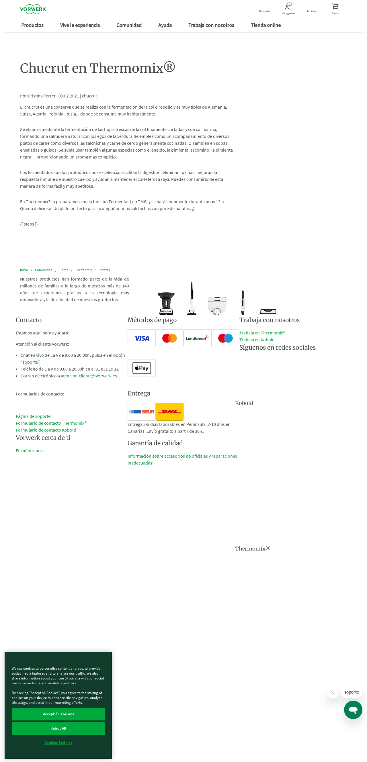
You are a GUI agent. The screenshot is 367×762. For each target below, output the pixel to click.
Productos (33, 25)
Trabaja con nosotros (211, 25)
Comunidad (129, 25)
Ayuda (165, 25)
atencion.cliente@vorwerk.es (89, 376)
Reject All (58, 728)
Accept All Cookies (58, 714)
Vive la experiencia (80, 25)
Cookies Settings (58, 742)
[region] (58, 705)
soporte (30, 362)
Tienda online (266, 25)
